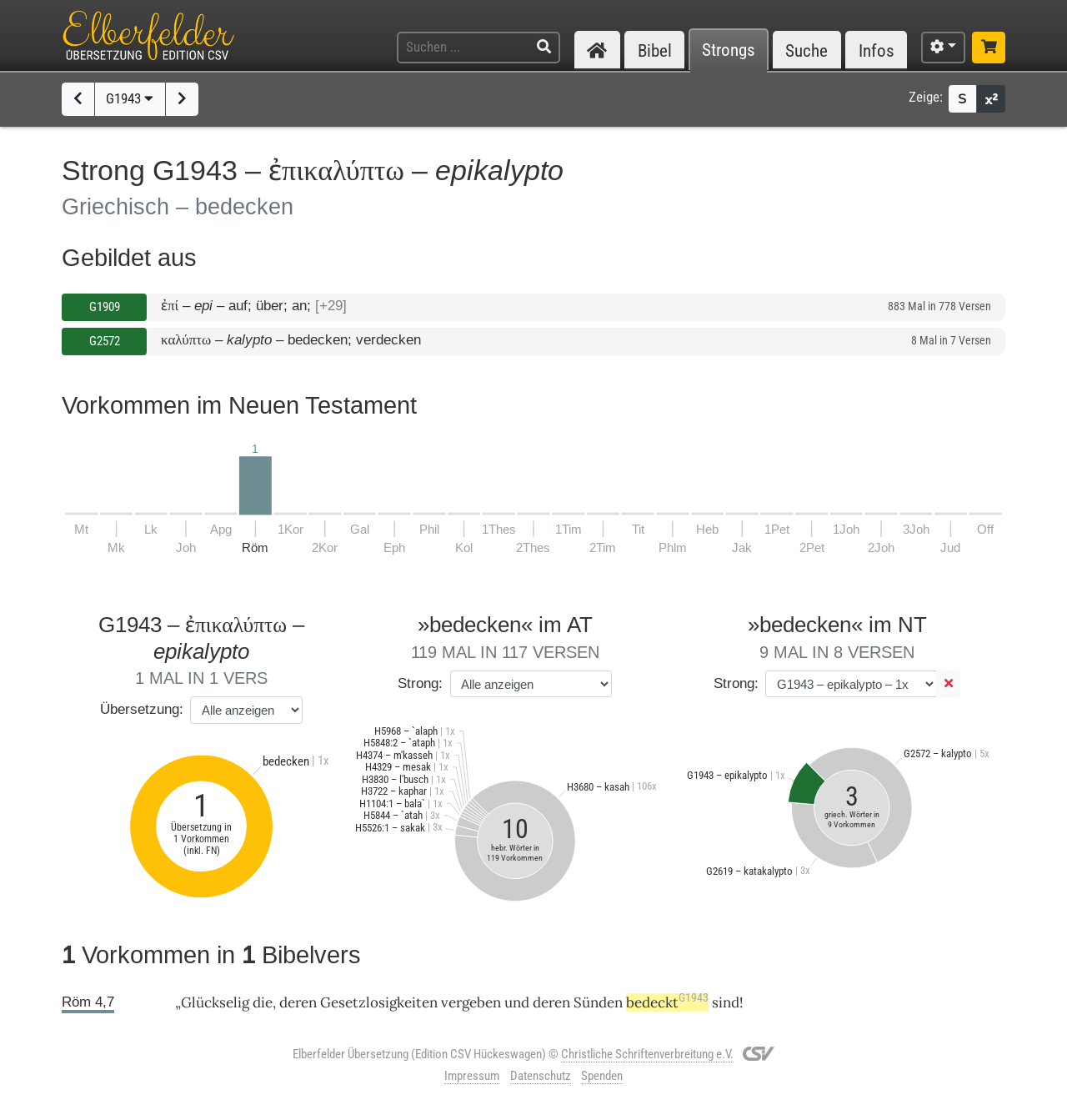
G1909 (104, 306)
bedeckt (667, 1002)
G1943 (129, 98)
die (263, 1002)
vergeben (471, 1002)
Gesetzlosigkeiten (379, 1002)
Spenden (602, 1075)
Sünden (598, 1002)
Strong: (420, 683)
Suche (806, 50)
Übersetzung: (141, 709)
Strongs (728, 50)
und (516, 1002)
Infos (876, 50)
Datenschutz (540, 1075)
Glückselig (215, 1002)
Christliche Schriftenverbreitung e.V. (647, 1054)
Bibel (655, 50)
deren (551, 1002)
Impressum (471, 1075)
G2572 (104, 341)
